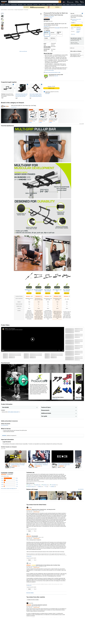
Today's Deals (29, 4)
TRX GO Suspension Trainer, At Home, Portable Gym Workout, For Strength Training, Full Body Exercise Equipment (18, 464)
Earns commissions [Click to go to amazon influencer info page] (11, 328)
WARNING (4, 435)
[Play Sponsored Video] (16, 456)
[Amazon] (4, 1)
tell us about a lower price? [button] (14, 411)
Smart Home (59, 4)
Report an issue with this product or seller (52, 72)
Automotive (79, 4)
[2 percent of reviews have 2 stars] (9, 484)
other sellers (57, 27)
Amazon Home (73, 4)
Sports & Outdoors (4, 9)
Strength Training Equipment (18, 9)
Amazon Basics (14, 4)
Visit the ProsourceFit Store (49, 16)
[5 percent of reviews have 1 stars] (9, 486)
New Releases (49, 4)
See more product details (49, 70)
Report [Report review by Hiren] (35, 589)
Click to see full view (23, 51)
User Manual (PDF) (4, 425)
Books (25, 4)
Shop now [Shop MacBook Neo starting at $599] (56, 75)
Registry (54, 4)
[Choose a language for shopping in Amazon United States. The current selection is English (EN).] (64, 1)
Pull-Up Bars (26, 9)
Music (64, 4)
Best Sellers (20, 4)
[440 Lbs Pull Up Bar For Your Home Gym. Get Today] (23, 105)
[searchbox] (34, 2)
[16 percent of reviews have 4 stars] (9, 480)
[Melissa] (6, 328)
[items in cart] (81, 1)
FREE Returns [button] (47, 26)
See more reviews (29, 592)
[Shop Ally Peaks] (14, 107)
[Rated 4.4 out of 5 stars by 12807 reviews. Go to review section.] (43, 121)
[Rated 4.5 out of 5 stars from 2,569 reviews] (65, 466)
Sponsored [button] (81, 123)
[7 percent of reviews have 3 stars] (9, 482)
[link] (22, 88)
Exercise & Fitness (11, 9)
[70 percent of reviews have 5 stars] (9, 478)
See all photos (80, 489)
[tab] (29, 485)
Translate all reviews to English (32, 599)
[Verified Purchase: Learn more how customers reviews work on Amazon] (36, 511)
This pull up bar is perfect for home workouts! (13, 329)
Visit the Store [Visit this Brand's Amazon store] (55, 398)
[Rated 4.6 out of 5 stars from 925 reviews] (42, 466)
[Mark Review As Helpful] (29, 531)
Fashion (67, 4)
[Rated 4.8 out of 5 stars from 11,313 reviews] (18, 466)
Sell (39, 4)
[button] (2, 5)
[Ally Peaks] (5, 106)
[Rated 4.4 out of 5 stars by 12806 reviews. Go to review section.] (33, 121)
